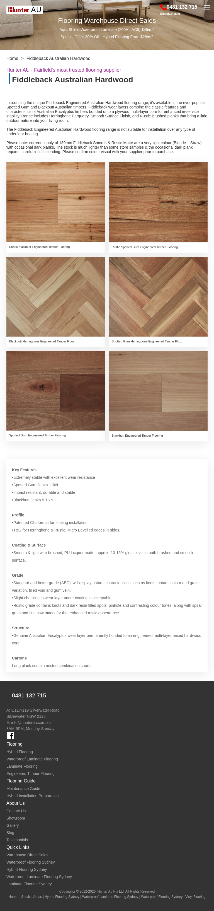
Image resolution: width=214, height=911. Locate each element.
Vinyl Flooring (195, 897)
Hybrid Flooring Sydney (62, 897)
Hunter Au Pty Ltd (111, 891)
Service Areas (31, 897)
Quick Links (18, 847)
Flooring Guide (21, 781)
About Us (15, 803)
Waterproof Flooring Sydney (162, 897)
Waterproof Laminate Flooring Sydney (110, 897)
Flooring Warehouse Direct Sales (107, 20)
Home (12, 58)
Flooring (14, 744)
